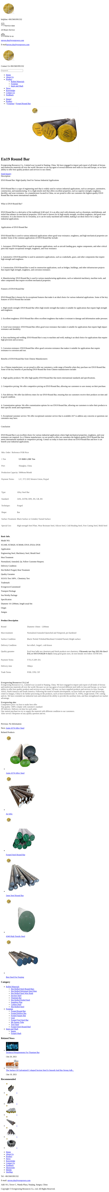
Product (9, 79)
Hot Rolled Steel (17, 1007)
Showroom (10, 1168)
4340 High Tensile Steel (15, 936)
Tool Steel (15, 1024)
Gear (13, 1018)
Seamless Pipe (16, 1002)
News (8, 88)
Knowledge (10, 90)
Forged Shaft (16, 1033)
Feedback (10, 95)
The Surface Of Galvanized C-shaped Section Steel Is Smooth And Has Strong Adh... (40, 1070)
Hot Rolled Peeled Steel (20, 1000)
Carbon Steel (16, 1004)
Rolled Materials (17, 82)
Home (8, 75)
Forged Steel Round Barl (21, 1027)
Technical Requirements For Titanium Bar (23, 1052)
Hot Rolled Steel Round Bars (22, 989)
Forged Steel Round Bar (15, 855)
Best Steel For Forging (15, 977)
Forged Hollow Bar (18, 1013)
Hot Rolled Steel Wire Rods (22, 993)
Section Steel (16, 996)
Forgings (14, 84)
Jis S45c (9, 814)
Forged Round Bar (23, 104)
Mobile (9, 1170)
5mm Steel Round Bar (15, 895)
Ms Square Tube (17, 1022)
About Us (10, 77)
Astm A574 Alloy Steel (15, 728)
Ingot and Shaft (17, 86)
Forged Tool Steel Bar (19, 1020)
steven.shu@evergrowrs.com (12, 40)
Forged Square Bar (18, 1016)
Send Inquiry (6, 174)
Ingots (13, 1031)
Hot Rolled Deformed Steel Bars (24, 991)
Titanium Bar (16, 998)
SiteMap (9, 1172)
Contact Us (10, 93)
